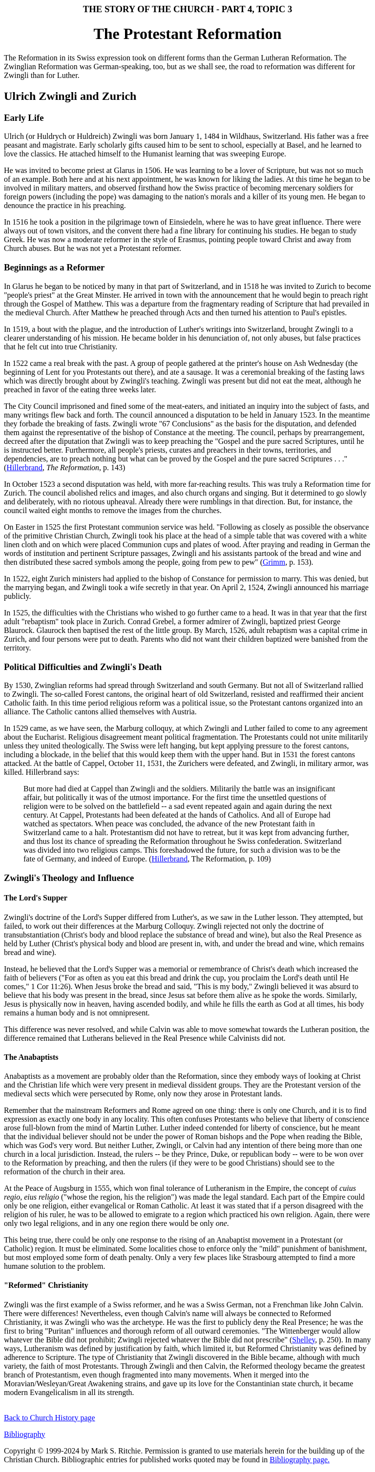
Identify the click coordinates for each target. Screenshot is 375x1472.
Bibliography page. (300, 1459)
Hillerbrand (24, 467)
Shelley (303, 1340)
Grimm (274, 562)
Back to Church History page (49, 1418)
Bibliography (24, 1434)
